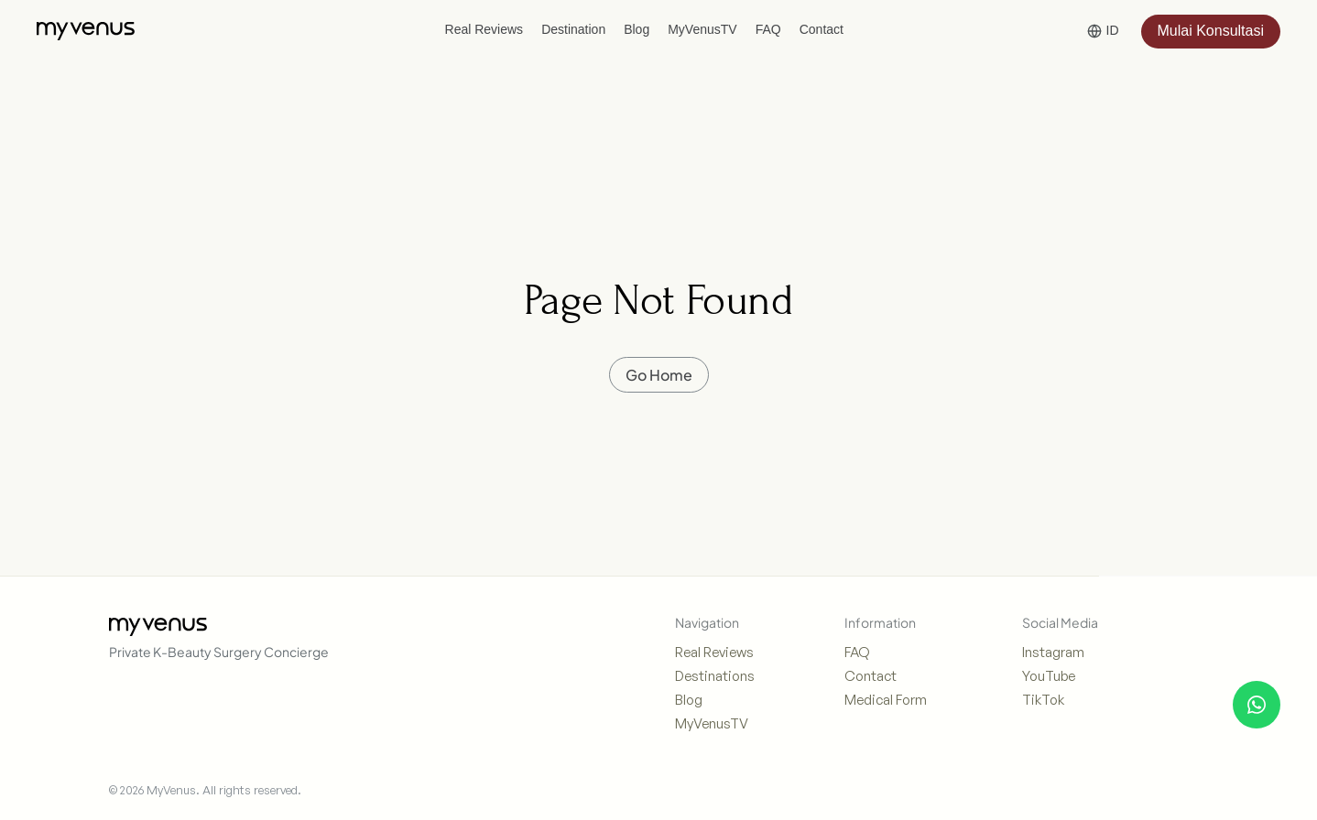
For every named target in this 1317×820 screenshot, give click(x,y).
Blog (688, 699)
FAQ (857, 652)
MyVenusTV (711, 723)
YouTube (1048, 676)
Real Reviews (714, 652)
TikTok (1043, 699)
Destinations (715, 676)
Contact (870, 676)
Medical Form (885, 699)
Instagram (1053, 652)
